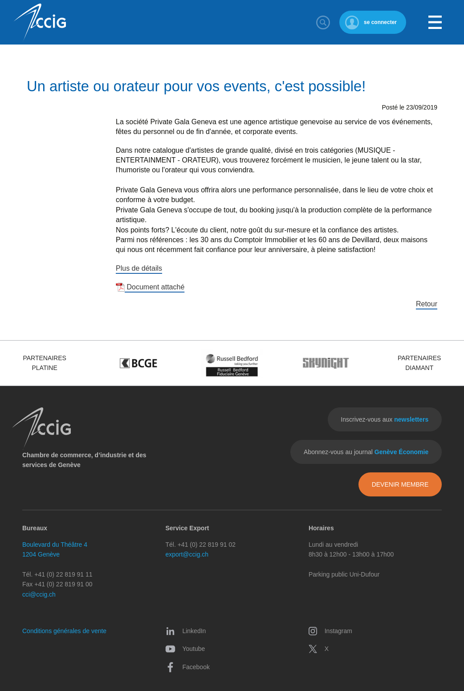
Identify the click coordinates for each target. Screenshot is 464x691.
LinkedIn (185, 631)
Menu (435, 22)
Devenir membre (400, 484)
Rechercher (323, 22)
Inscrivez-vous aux (384, 419)
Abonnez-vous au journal (366, 451)
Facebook (187, 667)
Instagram (330, 631)
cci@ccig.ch (39, 594)
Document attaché (150, 287)
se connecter (380, 22)
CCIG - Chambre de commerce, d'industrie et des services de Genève (39, 22)
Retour (426, 304)
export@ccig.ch (186, 554)
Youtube (185, 649)
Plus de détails (139, 268)
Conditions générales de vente (64, 630)
